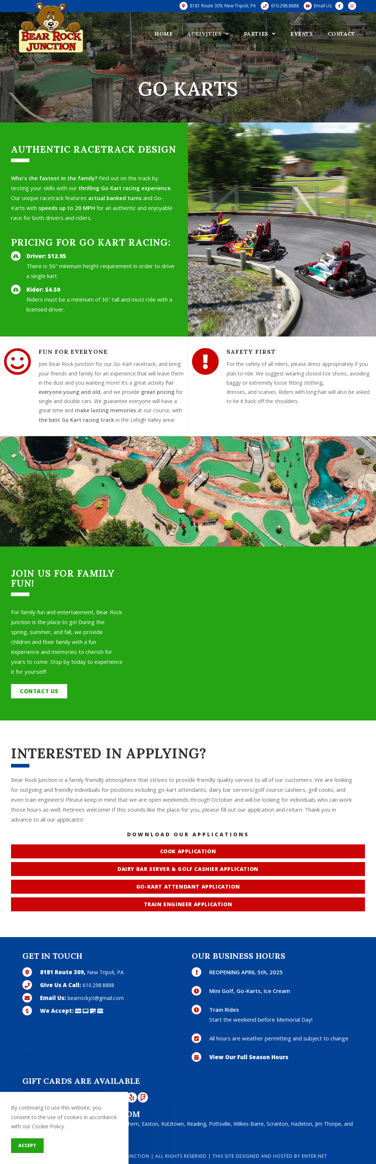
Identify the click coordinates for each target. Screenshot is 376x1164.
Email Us (323, 6)
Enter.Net (314, 1156)
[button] (39, 691)
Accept (27, 1145)
